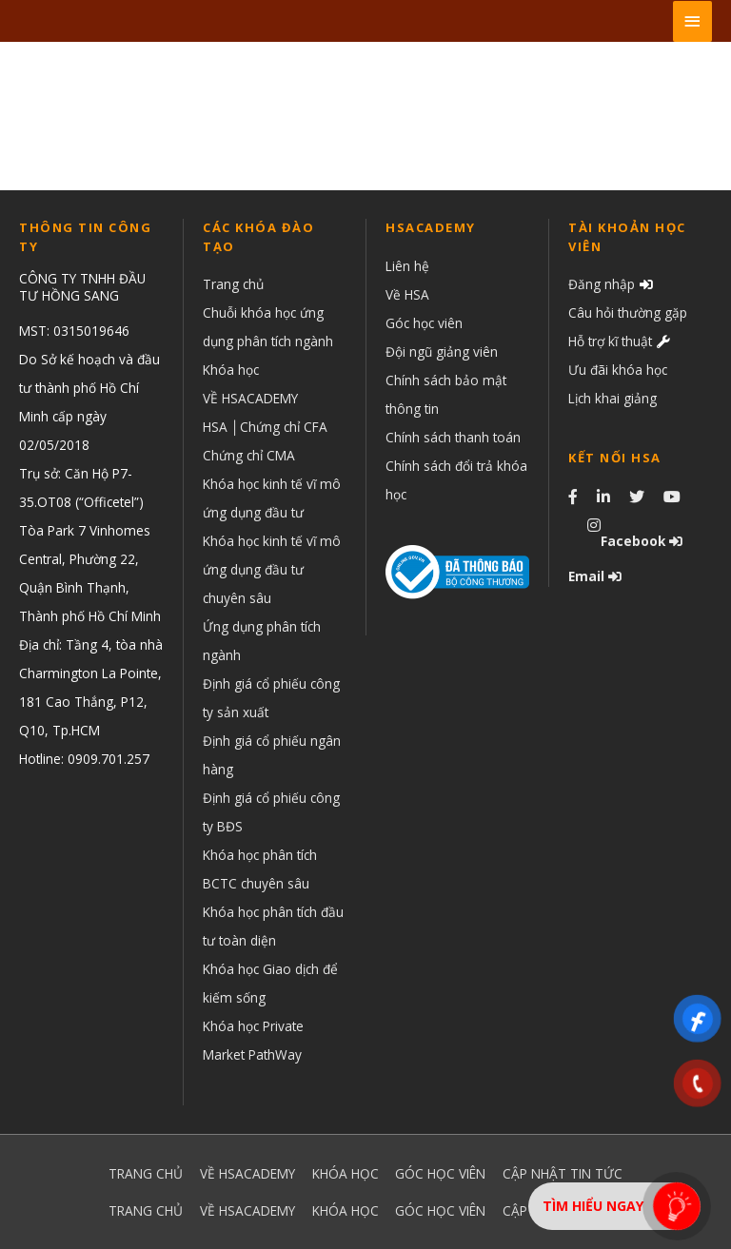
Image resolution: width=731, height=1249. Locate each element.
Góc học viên (424, 323)
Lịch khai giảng (612, 398)
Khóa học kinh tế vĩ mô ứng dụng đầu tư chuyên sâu (272, 569)
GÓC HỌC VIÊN (440, 1173)
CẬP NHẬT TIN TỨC (562, 1173)
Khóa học (231, 370)
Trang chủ (233, 284)
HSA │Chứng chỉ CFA (265, 427)
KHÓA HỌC (345, 1173)
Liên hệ (407, 266)
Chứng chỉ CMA (249, 455)
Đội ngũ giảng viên (441, 351)
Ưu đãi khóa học (617, 370)
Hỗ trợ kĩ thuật (610, 341)
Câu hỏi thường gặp (627, 312)
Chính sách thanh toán (453, 437)
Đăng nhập (601, 284)
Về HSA (407, 294)
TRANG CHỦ (146, 1173)
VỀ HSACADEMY (250, 398)
